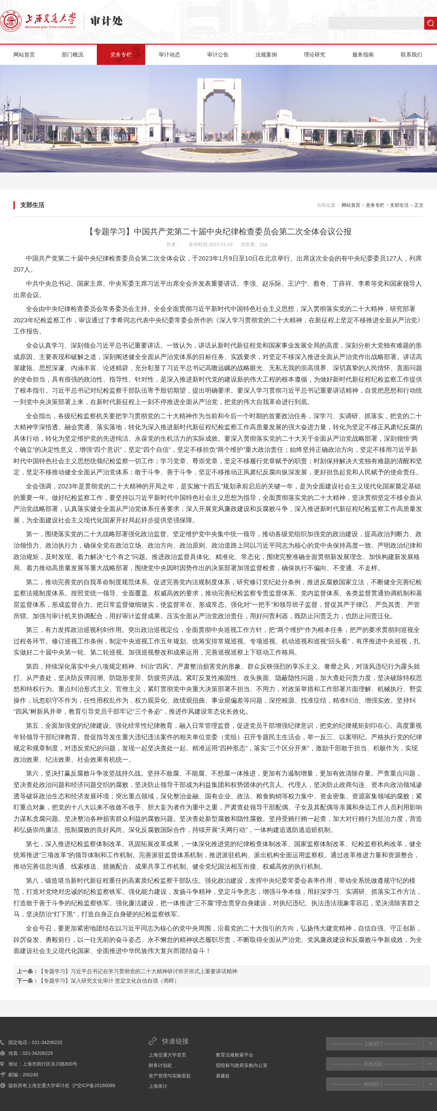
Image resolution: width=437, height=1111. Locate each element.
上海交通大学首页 (167, 1055)
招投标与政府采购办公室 (242, 1065)
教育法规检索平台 (234, 1055)
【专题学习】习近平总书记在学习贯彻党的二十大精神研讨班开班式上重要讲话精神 (137, 971)
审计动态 (169, 54)
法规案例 (266, 54)
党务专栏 (121, 54)
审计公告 (218, 54)
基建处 (223, 1075)
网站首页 (24, 54)
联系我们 (411, 54)
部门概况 (72, 54)
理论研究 (314, 54)
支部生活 (32, 205)
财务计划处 (160, 1065)
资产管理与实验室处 (170, 1075)
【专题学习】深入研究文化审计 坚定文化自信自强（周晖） (109, 981)
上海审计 (158, 1086)
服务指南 (363, 54)
